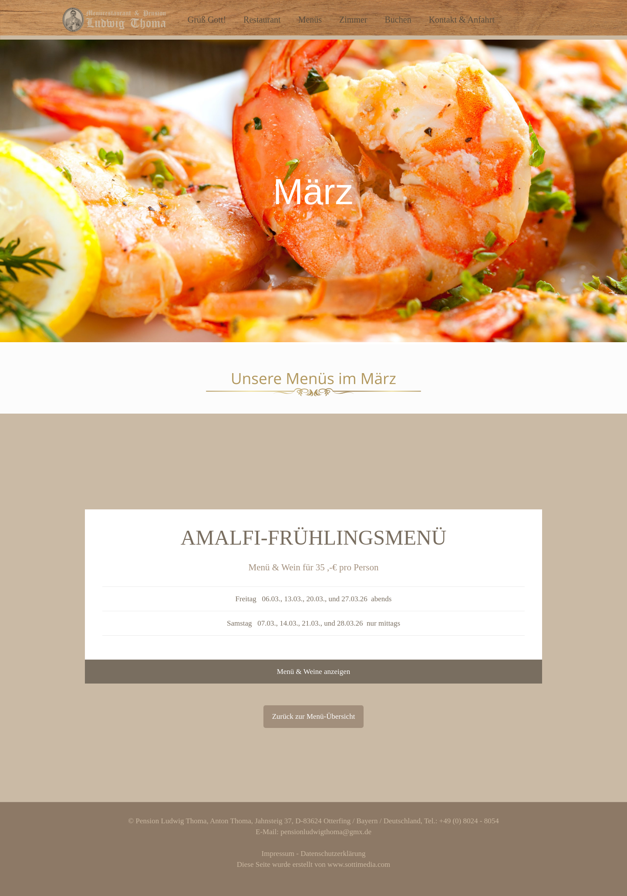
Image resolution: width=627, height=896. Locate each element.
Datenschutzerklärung (332, 853)
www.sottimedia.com (358, 864)
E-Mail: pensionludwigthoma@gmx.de (313, 832)
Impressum (278, 853)
